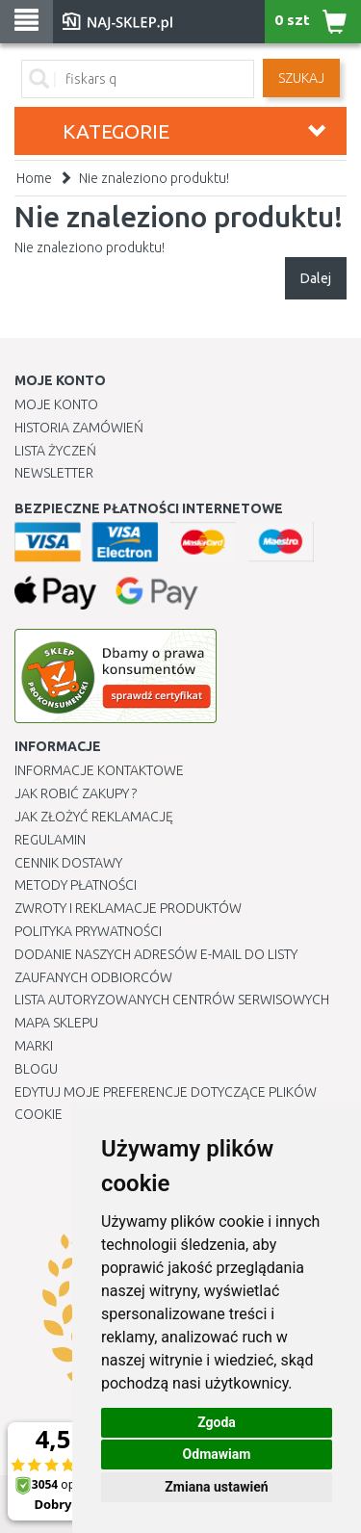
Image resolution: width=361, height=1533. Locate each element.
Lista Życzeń (55, 450)
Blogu (36, 1069)
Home (34, 178)
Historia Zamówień (78, 427)
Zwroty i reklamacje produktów (128, 908)
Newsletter (53, 473)
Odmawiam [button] (217, 1454)
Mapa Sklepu (56, 1022)
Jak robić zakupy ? (75, 793)
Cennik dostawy (68, 862)
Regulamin (50, 839)
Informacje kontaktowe (99, 770)
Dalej (315, 278)
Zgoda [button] (216, 1422)
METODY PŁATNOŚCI (75, 885)
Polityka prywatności (88, 931)
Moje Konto (56, 404)
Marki (33, 1045)
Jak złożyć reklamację (93, 816)
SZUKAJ (301, 78)
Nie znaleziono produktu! (154, 178)
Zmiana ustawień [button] (216, 1486)
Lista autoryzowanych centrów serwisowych (171, 999)
